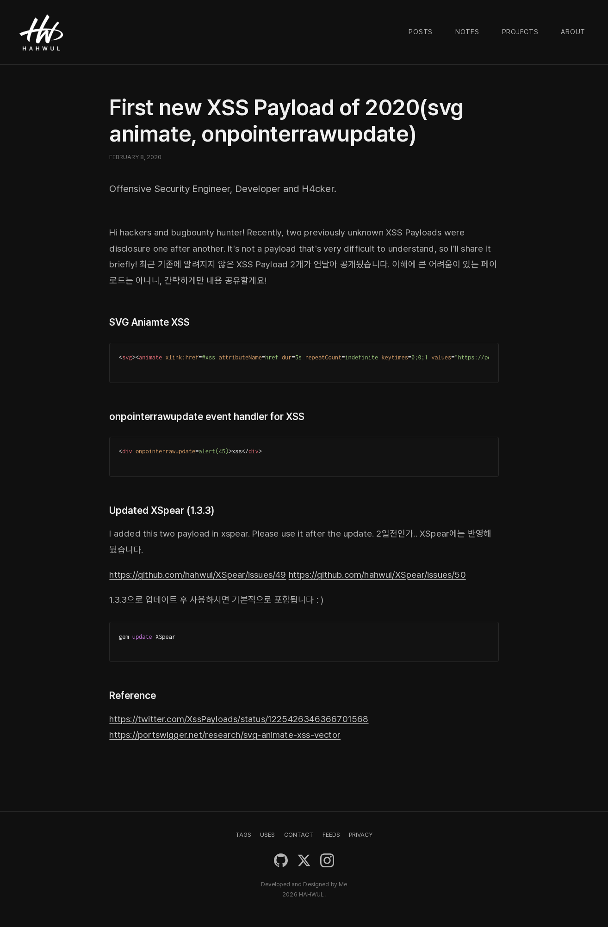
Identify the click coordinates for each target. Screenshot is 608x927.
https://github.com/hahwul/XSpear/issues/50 (377, 574)
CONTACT (298, 834)
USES (267, 834)
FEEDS (331, 834)
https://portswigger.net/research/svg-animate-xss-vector (225, 734)
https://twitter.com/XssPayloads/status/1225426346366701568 (238, 719)
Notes (467, 32)
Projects (520, 32)
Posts (421, 32)
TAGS (243, 834)
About (573, 32)
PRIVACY (360, 834)
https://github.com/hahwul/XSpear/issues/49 (197, 574)
